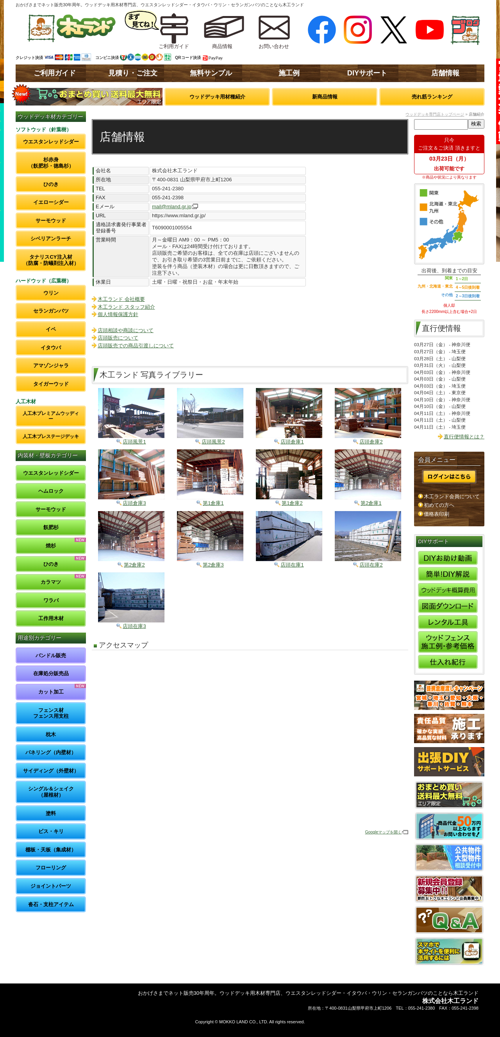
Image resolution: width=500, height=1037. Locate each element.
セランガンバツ (51, 311)
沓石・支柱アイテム (51, 904)
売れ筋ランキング (432, 97)
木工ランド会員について (452, 496)
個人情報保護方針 (118, 314)
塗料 (51, 813)
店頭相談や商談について (126, 330)
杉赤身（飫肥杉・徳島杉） (51, 163)
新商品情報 (325, 97)
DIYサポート (367, 73)
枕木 (51, 734)
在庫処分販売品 (51, 673)
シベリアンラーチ (50, 238)
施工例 (289, 73)
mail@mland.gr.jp (171, 206)
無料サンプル (211, 73)
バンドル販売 (51, 655)
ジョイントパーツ (50, 886)
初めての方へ (439, 505)
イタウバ (51, 347)
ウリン (51, 293)
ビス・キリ (51, 831)
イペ (51, 329)
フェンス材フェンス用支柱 (51, 713)
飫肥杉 (51, 527)
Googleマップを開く (383, 832)
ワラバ (51, 600)
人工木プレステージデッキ (51, 436)
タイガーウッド (51, 384)
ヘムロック (51, 491)
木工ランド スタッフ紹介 (126, 307)
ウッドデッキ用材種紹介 (217, 97)
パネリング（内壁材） (50, 752)
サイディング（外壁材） (51, 771)
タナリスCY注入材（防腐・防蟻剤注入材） (51, 260)
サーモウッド (51, 220)
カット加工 (51, 692)
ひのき (51, 184)
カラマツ (51, 582)
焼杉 (51, 546)
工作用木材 (51, 618)
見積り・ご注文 (132, 73)
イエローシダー (51, 202)
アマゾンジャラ (51, 365)
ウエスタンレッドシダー (51, 142)
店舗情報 (445, 73)
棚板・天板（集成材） (50, 850)
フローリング (51, 868)
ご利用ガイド (55, 73)
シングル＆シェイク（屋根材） (51, 792)
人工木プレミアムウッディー (51, 416)
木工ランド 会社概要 (121, 299)
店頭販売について (118, 338)
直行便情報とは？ (464, 437)
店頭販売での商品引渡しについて (136, 346)
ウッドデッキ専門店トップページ (434, 114)
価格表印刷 (436, 514)
